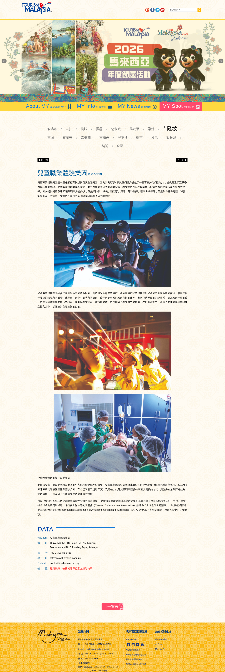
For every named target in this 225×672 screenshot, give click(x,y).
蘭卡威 (116, 129)
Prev (4, 61)
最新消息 (137, 106)
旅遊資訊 (95, 106)
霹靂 (99, 129)
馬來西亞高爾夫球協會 (136, 654)
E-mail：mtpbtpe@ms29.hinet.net (93, 649)
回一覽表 (111, 606)
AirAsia (158, 644)
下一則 (181, 160)
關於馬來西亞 (49, 106)
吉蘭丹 (104, 137)
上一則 (44, 160)
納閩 (105, 146)
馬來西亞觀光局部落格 (136, 664)
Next (220, 61)
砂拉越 (171, 137)
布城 (50, 137)
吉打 (69, 129)
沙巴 (154, 137)
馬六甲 (134, 129)
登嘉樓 (123, 137)
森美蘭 (86, 137)
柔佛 (151, 129)
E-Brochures (131, 639)
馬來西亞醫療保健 (134, 659)
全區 (120, 146)
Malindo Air (160, 649)
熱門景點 (181, 106)
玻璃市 (52, 129)
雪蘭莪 (67, 137)
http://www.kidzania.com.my (65, 558)
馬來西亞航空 (161, 639)
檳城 (84, 129)
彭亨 (139, 137)
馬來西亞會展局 (133, 650)
